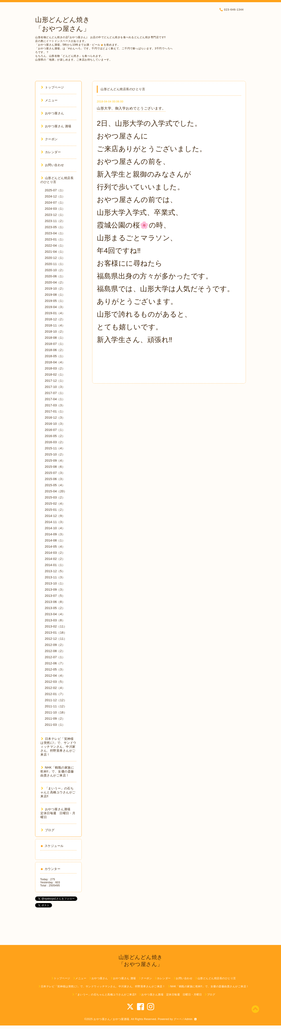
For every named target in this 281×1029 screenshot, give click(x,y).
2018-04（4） (55, 362)
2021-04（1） (55, 251)
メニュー (49, 100)
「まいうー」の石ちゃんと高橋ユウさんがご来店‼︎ (58, 792)
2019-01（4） (55, 313)
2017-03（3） (55, 405)
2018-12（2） (55, 319)
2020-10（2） (55, 270)
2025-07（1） (55, 190)
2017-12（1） (55, 380)
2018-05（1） (55, 356)
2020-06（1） (55, 276)
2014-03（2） (55, 552)
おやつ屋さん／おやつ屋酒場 (111, 1019)
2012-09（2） (55, 645)
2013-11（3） (55, 577)
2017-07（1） (55, 393)
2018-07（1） (55, 344)
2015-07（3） (55, 473)
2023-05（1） (55, 227)
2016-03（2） (55, 442)
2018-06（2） (55, 350)
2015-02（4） (55, 503)
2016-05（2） (55, 436)
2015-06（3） (55, 479)
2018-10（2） (55, 331)
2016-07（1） (55, 430)
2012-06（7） (55, 663)
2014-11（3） (55, 522)
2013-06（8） (55, 602)
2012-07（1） (55, 657)
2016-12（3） (55, 417)
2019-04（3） (55, 307)
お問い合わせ (52, 165)
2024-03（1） (55, 208)
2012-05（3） (55, 669)
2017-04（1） (55, 399)
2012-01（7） (55, 694)
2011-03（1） (55, 724)
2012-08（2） (55, 651)
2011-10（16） (56, 712)
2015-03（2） (55, 497)
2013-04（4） (55, 614)
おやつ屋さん (52, 113)
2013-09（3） (55, 589)
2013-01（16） (56, 632)
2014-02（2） (55, 559)
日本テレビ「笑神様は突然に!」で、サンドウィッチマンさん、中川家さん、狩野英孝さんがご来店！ (58, 746)
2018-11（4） (55, 325)
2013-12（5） (55, 571)
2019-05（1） (55, 301)
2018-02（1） (55, 374)
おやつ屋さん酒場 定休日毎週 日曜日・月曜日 (58, 813)
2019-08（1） (55, 294)
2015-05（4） (55, 485)
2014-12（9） (55, 516)
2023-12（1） (55, 215)
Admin (188, 1019)
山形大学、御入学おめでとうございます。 (131, 108)
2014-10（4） (55, 528)
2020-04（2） (55, 282)
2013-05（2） (55, 608)
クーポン (49, 139)
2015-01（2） (55, 509)
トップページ (52, 87)
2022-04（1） (55, 245)
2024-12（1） (55, 196)
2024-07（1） (55, 202)
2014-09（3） (55, 534)
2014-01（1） (55, 565)
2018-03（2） (55, 368)
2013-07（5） (55, 595)
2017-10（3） (55, 387)
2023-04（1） (55, 233)
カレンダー (51, 152)
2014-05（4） (55, 546)
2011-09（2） (55, 718)
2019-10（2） (55, 288)
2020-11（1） (55, 264)
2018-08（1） (55, 337)
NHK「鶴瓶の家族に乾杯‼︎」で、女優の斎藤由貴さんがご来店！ (57, 771)
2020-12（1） (55, 258)
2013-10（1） (55, 583)
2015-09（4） (55, 460)
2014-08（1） (55, 540)
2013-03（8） (55, 620)
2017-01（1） (55, 411)
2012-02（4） (55, 688)
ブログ (47, 830)
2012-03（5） (55, 681)
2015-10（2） (55, 454)
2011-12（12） (56, 700)
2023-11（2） (55, 221)
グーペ (178, 1019)
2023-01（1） (55, 239)
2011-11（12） (56, 706)
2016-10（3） (55, 423)
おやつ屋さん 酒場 (56, 126)
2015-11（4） (55, 448)
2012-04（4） (55, 675)
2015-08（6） (55, 466)
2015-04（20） (56, 491)
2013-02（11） (56, 626)
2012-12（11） (56, 638)
